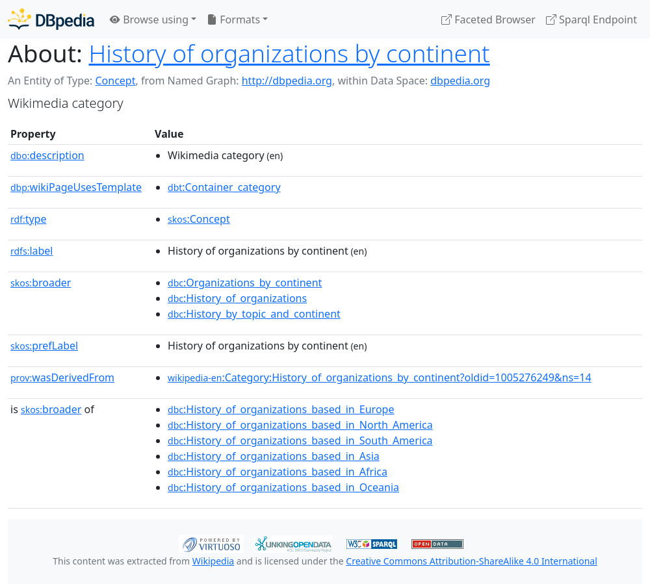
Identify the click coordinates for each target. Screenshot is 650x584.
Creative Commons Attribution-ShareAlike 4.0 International (471, 561)
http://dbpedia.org (287, 80)
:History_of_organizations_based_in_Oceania (283, 487)
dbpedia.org (460, 80)
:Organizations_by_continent (245, 282)
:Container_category (224, 187)
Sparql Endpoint (591, 19)
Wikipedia (213, 561)
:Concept (199, 219)
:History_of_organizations (237, 298)
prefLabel (44, 345)
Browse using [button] (149, 19)
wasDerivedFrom (62, 377)
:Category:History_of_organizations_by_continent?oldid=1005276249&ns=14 (380, 377)
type (28, 219)
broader (40, 282)
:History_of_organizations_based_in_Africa (277, 471)
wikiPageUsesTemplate (76, 187)
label (31, 251)
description (47, 155)
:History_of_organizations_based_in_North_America (300, 425)
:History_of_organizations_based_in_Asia (274, 456)
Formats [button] (233, 19)
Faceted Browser (488, 19)
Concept (115, 80)
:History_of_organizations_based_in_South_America (300, 440)
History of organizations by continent (289, 53)
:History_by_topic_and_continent (254, 314)
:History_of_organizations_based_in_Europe (281, 409)
